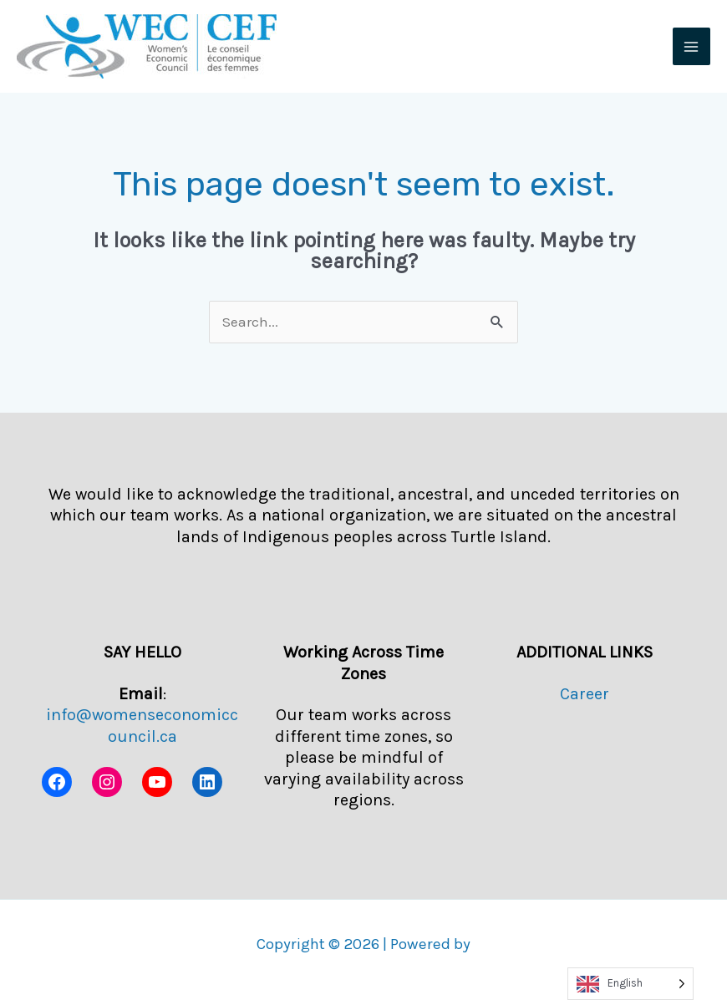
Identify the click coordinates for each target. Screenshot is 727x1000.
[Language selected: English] (630, 983)
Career (584, 693)
